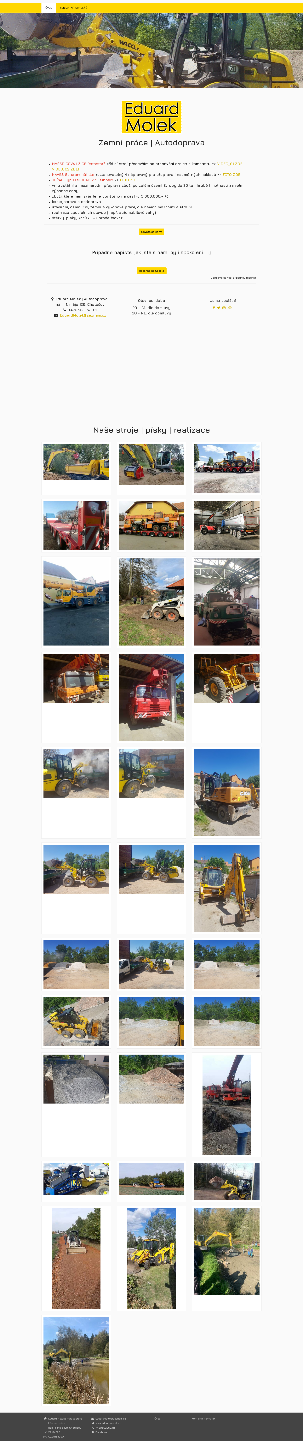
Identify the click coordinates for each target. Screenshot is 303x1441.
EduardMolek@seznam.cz (83, 315)
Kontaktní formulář (73, 7)
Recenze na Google (151, 270)
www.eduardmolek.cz (108, 1423)
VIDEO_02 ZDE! (65, 169)
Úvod (48, 7)
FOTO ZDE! (232, 174)
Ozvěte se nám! (151, 231)
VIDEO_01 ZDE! (230, 164)
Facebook (101, 1432)
